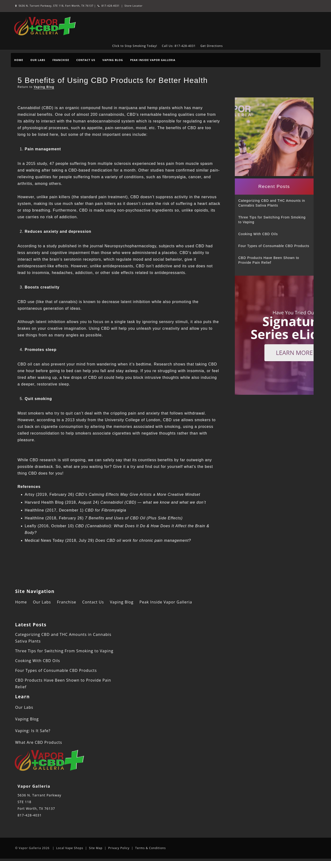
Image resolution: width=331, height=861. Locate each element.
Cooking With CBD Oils (258, 234)
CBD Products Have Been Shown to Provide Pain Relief (268, 260)
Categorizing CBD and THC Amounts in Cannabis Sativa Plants (271, 203)
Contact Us (85, 60)
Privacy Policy (119, 848)
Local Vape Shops (69, 848)
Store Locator (134, 5)
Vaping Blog (112, 60)
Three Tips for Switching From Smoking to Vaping (272, 219)
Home (18, 60)
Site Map (96, 848)
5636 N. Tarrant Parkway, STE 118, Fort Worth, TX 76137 (55, 5)
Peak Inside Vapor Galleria (152, 60)
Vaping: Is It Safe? (33, 730)
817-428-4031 (109, 5)
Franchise (61, 60)
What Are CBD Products (38, 742)
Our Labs (37, 60)
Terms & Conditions (150, 848)
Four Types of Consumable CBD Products (273, 246)
